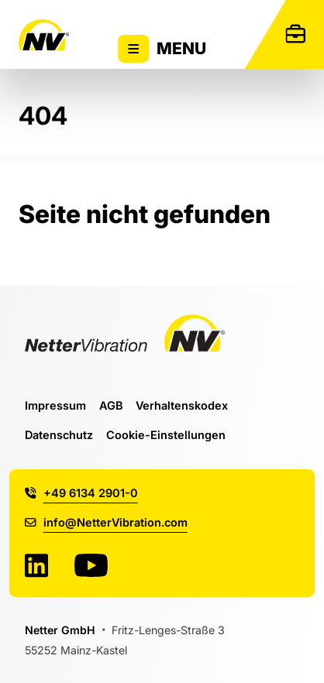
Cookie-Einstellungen (166, 434)
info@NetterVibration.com (106, 522)
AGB (111, 405)
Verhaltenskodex (182, 405)
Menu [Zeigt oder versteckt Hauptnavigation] (162, 49)
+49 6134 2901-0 (81, 492)
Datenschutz (59, 434)
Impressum (55, 405)
